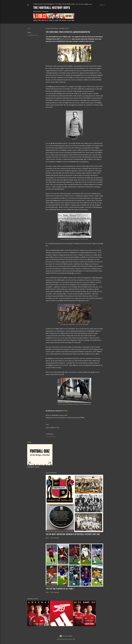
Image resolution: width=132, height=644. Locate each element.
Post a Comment (50, 436)
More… (73, 20)
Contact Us (52, 20)
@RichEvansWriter (66, 39)
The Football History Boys (51, 7)
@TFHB (65, 411)
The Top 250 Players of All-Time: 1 (60, 588)
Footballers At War (32, 35)
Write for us (45, 20)
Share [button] (29, 28)
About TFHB (58, 20)
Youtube (35, 20)
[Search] (102, 5)
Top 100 (69, 20)
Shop (39, 20)
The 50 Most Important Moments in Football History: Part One (73, 534)
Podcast (64, 20)
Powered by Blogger (66, 636)
